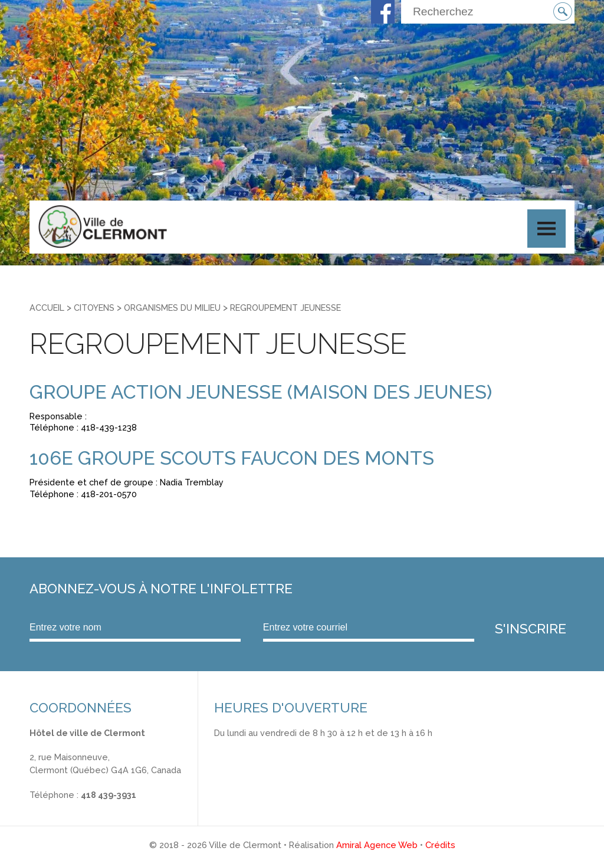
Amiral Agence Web (377, 845)
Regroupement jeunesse (285, 308)
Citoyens (94, 308)
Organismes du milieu (172, 308)
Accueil (46, 308)
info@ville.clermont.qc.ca (80, 807)
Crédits (440, 845)
